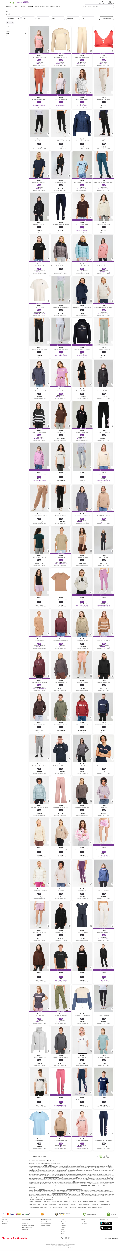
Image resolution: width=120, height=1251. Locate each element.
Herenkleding (67, 1202)
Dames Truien (91, 1208)
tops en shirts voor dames (91, 1176)
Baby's (62, 1225)
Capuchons (32, 1208)
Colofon (24, 1223)
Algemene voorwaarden (28, 1227)
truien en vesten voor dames (95, 1175)
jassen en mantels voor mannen (59, 1194)
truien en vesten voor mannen (73, 1190)
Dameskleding (38, 1202)
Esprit (89, 1186)
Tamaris (31, 1202)
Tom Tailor (59, 1202)
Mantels (100, 1202)
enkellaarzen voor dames (101, 1180)
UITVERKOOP (9, 39)
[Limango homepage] (10, 3)
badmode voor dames (86, 1183)
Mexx (84, 1202)
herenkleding (42, 1190)
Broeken (89, 1202)
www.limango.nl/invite (68, 1248)
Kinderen (8, 30)
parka (77, 1178)
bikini (62, 1183)
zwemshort (93, 1195)
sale (33, 1196)
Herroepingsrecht (45, 1227)
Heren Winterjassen (63, 1205)
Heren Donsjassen (57, 1208)
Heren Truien (73, 1208)
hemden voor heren (79, 1191)
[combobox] (99, 7)
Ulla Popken (47, 1202)
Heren (7, 34)
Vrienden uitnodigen (7, 1223)
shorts (82, 1194)
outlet (33, 1164)
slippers (47, 1195)
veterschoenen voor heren (49, 1192)
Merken (63, 1234)
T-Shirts (66, 1208)
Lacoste (74, 1202)
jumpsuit (40, 1183)
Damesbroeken (52, 1205)
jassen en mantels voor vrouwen (51, 1178)
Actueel (83, 1223)
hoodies (111, 1179)
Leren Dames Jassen (41, 1208)
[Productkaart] (39, 47)
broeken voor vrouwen (58, 1180)
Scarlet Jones (84, 1186)
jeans (47, 1180)
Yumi (94, 1202)
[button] (110, 3)
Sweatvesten (73, 1205)
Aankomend (84, 1225)
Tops (50, 1208)
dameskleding (43, 1175)
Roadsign (44, 1205)
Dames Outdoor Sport (34, 1205)
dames (50, 1166)
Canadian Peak (94, 1205)
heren (45, 1166)
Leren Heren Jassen (105, 1205)
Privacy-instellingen (27, 1229)
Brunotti (105, 1202)
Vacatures (4, 1225)
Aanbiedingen (64, 1223)
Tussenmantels (100, 1208)
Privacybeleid (25, 1225)
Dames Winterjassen (83, 1205)
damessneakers (79, 1180)
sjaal (74, 1182)
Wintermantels (82, 1208)
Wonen (8, 37)
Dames (8, 32)
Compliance (25, 1231)
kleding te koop (97, 1168)
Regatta (93, 1186)
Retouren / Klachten (46, 1225)
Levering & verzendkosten (48, 1223)
